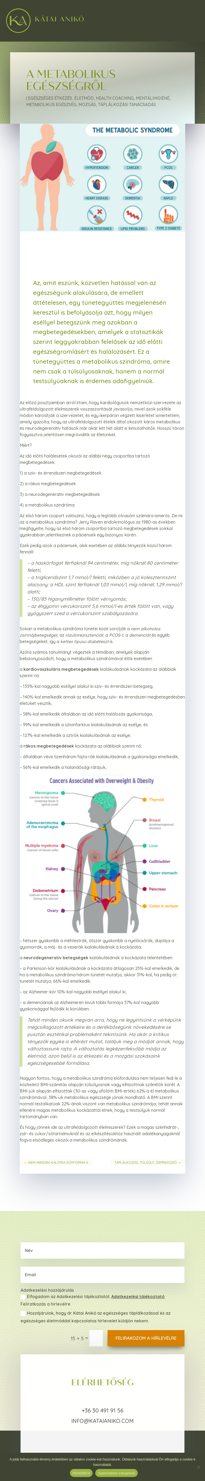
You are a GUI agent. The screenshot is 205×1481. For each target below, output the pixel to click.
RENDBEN (81, 1473)
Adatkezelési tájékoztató (138, 1296)
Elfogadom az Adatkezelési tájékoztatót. (93, 1296)
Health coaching (115, 98)
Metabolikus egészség (51, 104)
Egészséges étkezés (50, 98)
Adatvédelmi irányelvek (116, 1473)
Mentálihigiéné (152, 98)
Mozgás (87, 104)
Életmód (84, 98)
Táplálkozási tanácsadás (127, 104)
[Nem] (198, 1467)
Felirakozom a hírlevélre (146, 1338)
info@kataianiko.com (102, 1421)
